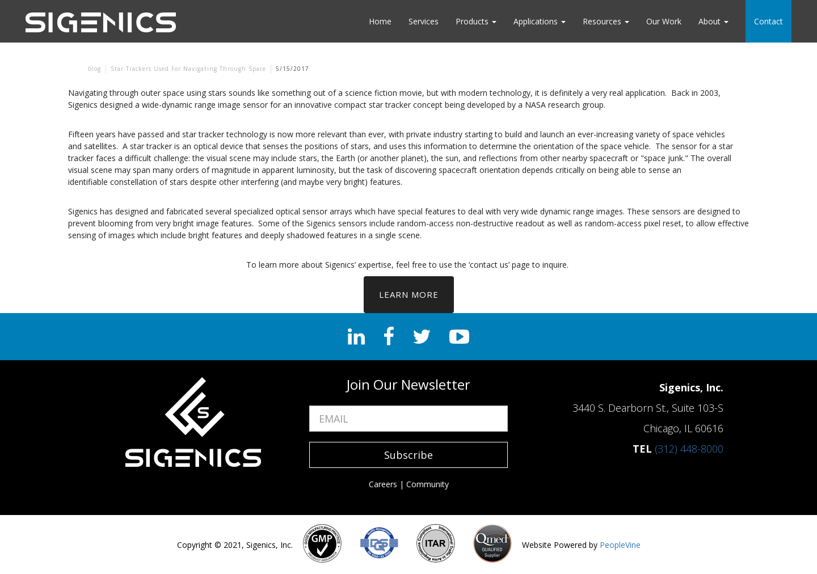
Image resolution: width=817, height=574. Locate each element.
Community (427, 484)
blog (94, 69)
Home (380, 21)
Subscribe (408, 455)
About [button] (713, 21)
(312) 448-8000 (689, 448)
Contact (768, 21)
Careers (383, 484)
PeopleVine (620, 544)
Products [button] (476, 21)
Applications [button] (539, 21)
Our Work (663, 21)
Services (423, 21)
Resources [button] (606, 21)
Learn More (409, 294)
